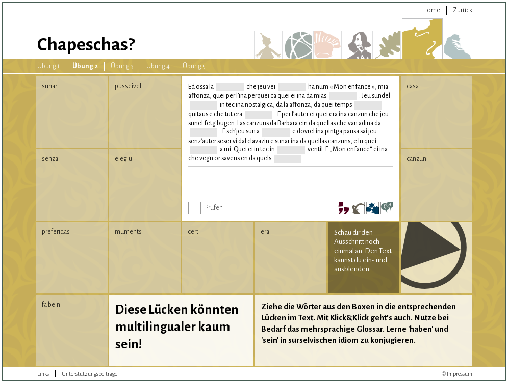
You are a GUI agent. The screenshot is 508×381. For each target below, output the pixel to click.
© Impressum (457, 374)
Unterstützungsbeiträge (89, 374)
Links (43, 374)
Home (431, 10)
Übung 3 (122, 66)
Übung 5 (194, 66)
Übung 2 (85, 66)
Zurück (462, 10)
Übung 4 (158, 66)
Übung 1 (48, 66)
